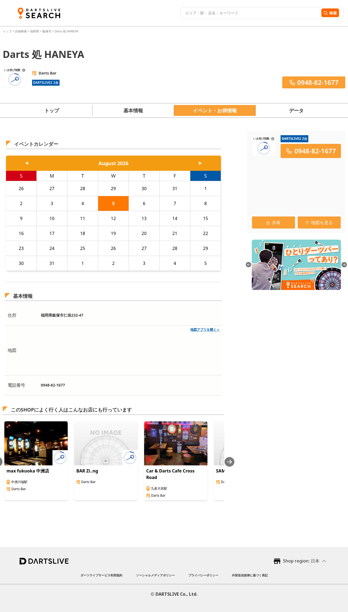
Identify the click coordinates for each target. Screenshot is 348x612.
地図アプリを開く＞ (205, 329)
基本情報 (133, 110)
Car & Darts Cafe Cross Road (170, 474)
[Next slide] (229, 462)
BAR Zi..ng (87, 471)
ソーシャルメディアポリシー (155, 575)
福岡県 (34, 31)
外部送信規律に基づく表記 (250, 575)
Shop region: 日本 (301, 561)
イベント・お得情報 (215, 110)
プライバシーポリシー (203, 575)
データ (296, 110)
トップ (8, 31)
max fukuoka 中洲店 (28, 471)
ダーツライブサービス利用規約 (101, 575)
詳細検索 (21, 31)
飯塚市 (46, 31)
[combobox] (250, 13)
